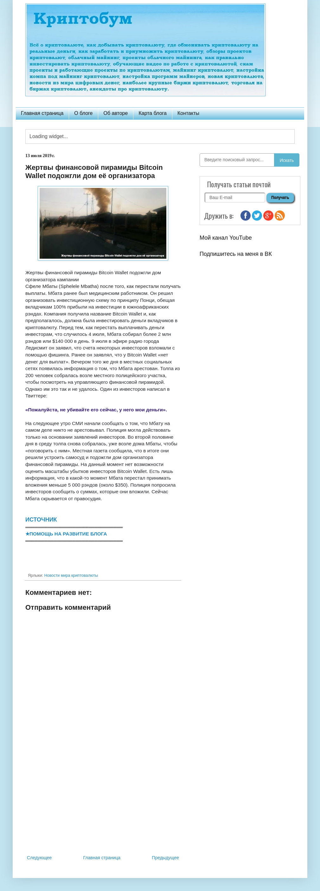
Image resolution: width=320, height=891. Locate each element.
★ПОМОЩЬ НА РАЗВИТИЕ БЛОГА (66, 533)
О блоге (83, 113)
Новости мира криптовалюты (71, 575)
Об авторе (115, 113)
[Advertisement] (103, 801)
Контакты (188, 113)
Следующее (39, 857)
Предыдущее (165, 857)
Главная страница (42, 113)
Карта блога (152, 113)
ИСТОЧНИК (41, 519)
